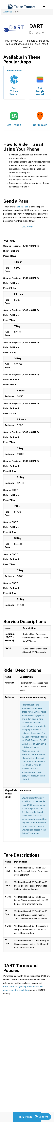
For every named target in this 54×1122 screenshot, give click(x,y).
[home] (21, 7)
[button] (44, 6)
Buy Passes (27, 1117)
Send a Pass (22, 207)
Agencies (7, 12)
